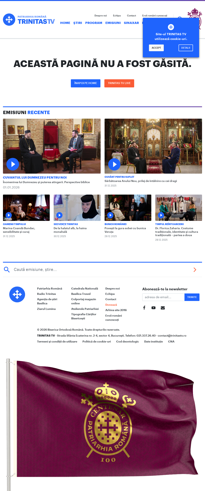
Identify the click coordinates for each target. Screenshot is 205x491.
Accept (156, 48)
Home (65, 23)
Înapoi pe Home (85, 83)
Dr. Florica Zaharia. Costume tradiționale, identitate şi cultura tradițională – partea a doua (176, 232)
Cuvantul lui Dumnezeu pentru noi (35, 177)
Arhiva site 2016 (116, 310)
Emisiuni (113, 23)
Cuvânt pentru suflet (119, 177)
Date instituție (153, 341)
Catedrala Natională (84, 288)
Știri (77, 23)
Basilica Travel (81, 293)
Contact (131, 15)
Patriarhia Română (49, 288)
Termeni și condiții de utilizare (57, 341)
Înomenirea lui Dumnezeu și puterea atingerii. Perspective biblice (46, 182)
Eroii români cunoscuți (154, 15)
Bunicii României (115, 224)
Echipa (117, 15)
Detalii (185, 48)
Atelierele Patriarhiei (85, 308)
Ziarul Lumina (46, 308)
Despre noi (101, 15)
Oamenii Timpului (14, 224)
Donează (111, 304)
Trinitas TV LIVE (119, 83)
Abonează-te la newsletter (165, 289)
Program (93, 23)
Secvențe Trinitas (66, 224)
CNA (171, 341)
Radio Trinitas (46, 293)
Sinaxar (131, 23)
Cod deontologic (127, 341)
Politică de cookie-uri (96, 341)
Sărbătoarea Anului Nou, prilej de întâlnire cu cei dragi (141, 181)
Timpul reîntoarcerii (169, 224)
